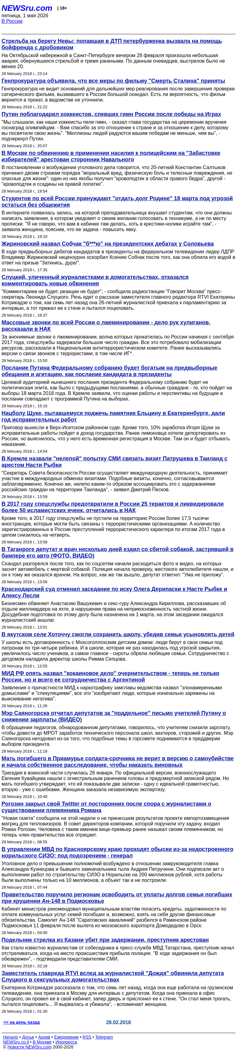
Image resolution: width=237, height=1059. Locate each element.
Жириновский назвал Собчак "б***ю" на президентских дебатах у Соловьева (108, 244)
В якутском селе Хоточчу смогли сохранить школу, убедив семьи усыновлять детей (118, 634)
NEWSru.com (27, 8)
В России (12, 21)
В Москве (42, 1042)
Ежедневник (66, 1037)
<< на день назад (21, 1022)
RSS (86, 1037)
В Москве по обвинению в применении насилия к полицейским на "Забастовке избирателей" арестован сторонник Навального (111, 156)
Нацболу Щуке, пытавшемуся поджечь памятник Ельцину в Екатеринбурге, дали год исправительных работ (113, 416)
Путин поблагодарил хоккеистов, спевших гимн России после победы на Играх (111, 114)
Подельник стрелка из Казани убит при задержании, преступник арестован (105, 940)
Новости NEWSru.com (29, 1046)
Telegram (104, 1037)
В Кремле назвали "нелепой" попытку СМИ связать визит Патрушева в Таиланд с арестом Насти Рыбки (114, 461)
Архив (44, 1037)
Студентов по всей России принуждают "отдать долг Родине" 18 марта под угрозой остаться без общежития (117, 201)
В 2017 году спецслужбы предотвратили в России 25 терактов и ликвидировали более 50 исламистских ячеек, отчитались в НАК (113, 507)
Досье (28, 1037)
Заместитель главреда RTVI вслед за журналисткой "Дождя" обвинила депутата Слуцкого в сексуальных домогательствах (113, 976)
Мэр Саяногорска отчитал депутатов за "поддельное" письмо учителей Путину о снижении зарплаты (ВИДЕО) (114, 716)
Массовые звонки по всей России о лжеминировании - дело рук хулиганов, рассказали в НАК (106, 325)
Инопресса (66, 1042)
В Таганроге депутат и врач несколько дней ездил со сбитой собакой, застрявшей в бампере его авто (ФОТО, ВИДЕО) (118, 552)
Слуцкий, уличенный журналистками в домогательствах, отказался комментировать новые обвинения (95, 280)
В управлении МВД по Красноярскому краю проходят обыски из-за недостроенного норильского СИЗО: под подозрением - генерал (117, 852)
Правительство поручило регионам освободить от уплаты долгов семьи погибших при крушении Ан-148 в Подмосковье (117, 897)
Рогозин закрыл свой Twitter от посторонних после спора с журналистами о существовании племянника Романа (106, 807)
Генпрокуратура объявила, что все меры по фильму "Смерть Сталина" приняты (113, 81)
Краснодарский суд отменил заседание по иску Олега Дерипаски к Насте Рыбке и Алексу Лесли (114, 592)
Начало (10, 1037)
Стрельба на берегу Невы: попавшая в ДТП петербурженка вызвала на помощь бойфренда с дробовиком (112, 44)
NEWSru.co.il (16, 1042)
